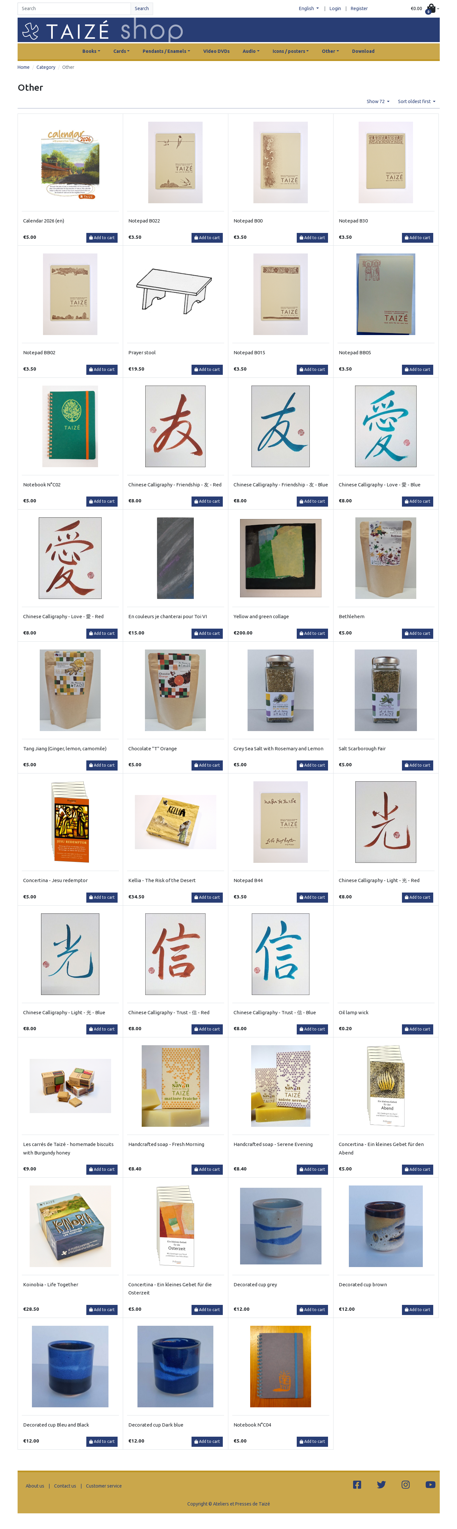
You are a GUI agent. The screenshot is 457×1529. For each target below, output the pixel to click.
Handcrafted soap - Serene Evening (273, 1144)
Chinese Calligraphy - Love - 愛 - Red (63, 616)
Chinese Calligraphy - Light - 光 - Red (379, 880)
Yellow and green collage (261, 616)
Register (359, 8)
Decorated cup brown (363, 1284)
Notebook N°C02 (42, 484)
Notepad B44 (248, 880)
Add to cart (102, 238)
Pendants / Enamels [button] (164, 51)
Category (45, 67)
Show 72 (376, 101)
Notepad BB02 (39, 352)
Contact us (65, 1486)
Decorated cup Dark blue (155, 1425)
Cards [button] (119, 51)
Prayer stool (142, 352)
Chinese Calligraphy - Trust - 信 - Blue (275, 1012)
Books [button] (89, 51)
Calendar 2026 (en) (43, 220)
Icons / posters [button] (289, 51)
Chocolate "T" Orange (152, 748)
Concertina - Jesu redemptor (55, 880)
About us (35, 1486)
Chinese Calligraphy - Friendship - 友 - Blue (281, 484)
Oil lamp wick (353, 1012)
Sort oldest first (415, 101)
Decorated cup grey (255, 1284)
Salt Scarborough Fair (362, 748)
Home (24, 67)
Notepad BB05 (355, 352)
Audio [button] (249, 51)
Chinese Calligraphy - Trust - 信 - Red (168, 1012)
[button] (424, 9)
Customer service (104, 1486)
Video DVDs (216, 51)
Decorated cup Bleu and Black (56, 1425)
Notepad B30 (353, 220)
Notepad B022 (144, 220)
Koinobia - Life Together (50, 1284)
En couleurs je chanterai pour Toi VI (167, 616)
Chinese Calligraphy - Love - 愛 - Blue (380, 484)
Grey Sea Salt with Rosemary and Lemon (278, 748)
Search (142, 8)
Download (363, 51)
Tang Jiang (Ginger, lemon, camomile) (65, 748)
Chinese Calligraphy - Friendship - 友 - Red (174, 484)
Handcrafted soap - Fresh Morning (166, 1144)
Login (335, 8)
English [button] (307, 8)
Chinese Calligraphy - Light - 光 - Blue (64, 1012)
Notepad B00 (248, 220)
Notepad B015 (249, 352)
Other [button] (328, 51)
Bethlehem (351, 616)
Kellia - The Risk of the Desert (162, 880)
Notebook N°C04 (252, 1425)
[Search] (74, 9)
